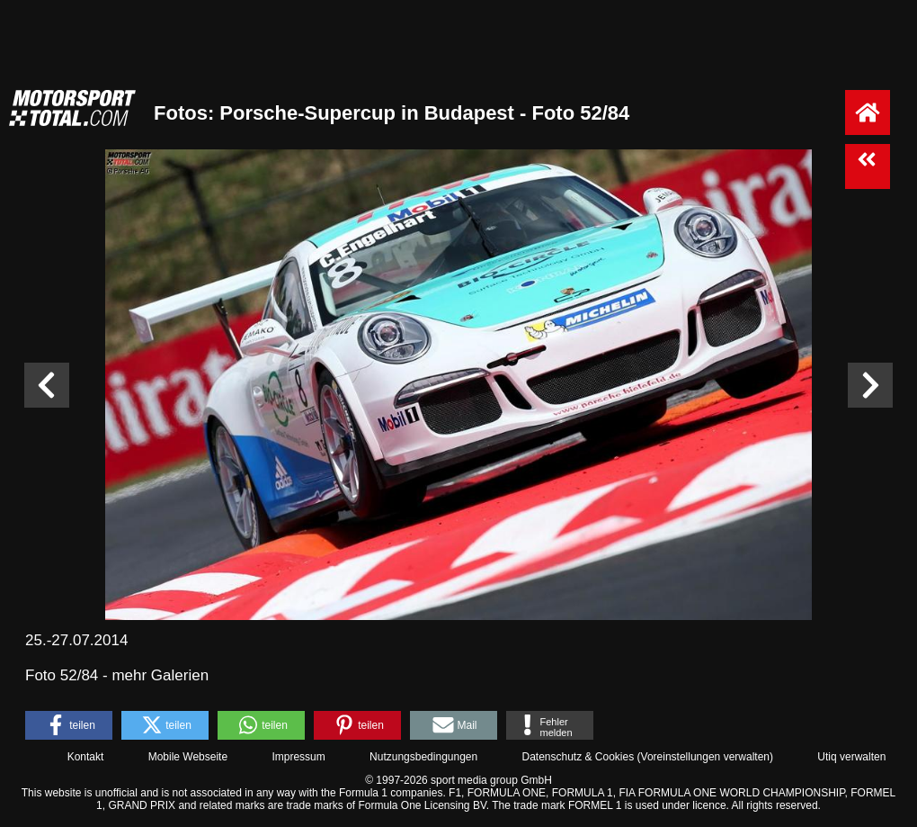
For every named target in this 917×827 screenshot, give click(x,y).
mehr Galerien (160, 675)
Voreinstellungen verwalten (705, 757)
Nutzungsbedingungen (423, 757)
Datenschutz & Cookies (577, 757)
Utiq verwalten (851, 757)
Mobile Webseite (188, 757)
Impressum (298, 757)
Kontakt (85, 757)
